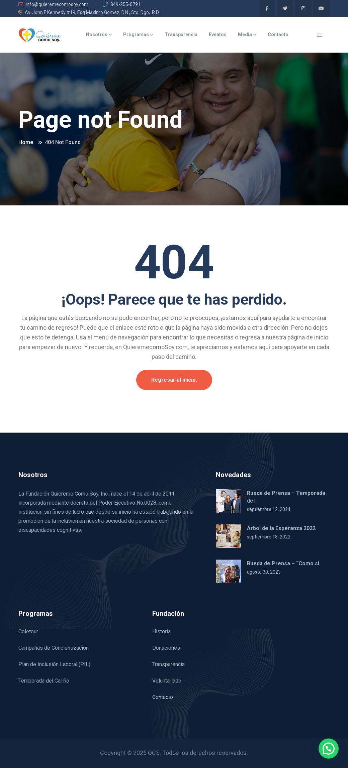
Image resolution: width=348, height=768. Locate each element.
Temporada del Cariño (43, 681)
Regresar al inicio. (174, 380)
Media (245, 34)
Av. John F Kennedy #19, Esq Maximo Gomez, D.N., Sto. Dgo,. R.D (88, 12)
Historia (161, 631)
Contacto (278, 34)
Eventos (218, 34)
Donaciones (166, 648)
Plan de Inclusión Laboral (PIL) (54, 664)
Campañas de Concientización (53, 648)
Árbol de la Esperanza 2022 (281, 528)
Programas (136, 34)
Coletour (28, 631)
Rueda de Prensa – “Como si (283, 563)
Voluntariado (166, 681)
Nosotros (96, 34)
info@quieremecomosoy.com (53, 4)
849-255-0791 (122, 4)
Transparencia (181, 34)
